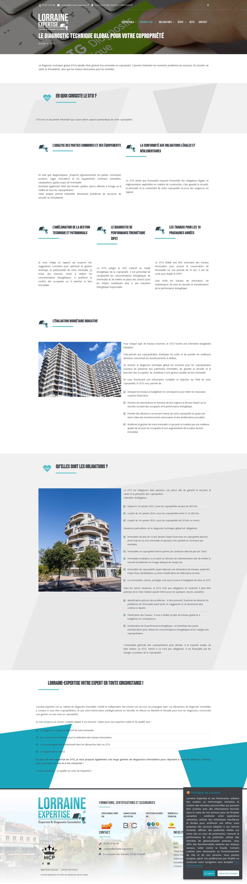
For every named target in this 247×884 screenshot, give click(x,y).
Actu (192, 22)
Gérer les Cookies (228, 873)
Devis (180, 22)
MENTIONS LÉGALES (49, 869)
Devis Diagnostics (183, 854)
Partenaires (179, 858)
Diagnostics (146, 22)
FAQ (176, 847)
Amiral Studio (82, 874)
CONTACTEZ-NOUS (69, 869)
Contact (203, 22)
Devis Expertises (182, 851)
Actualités (179, 862)
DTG (52, 43)
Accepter (209, 873)
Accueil (42, 43)
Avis (176, 843)
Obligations (165, 22)
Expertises (128, 22)
